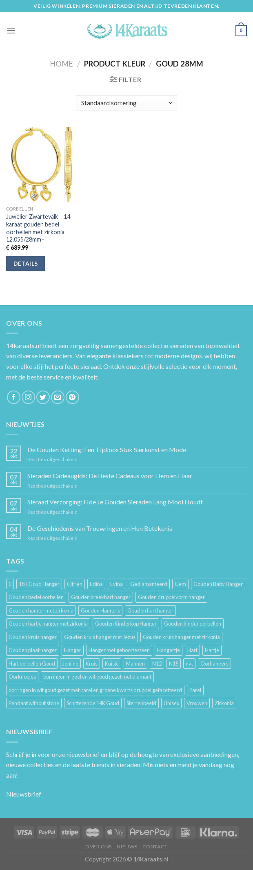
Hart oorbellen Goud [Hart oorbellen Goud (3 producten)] (32, 663)
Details (25, 263)
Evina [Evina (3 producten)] (116, 584)
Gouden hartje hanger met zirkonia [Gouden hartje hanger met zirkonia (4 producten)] (48, 623)
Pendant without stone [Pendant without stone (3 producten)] (34, 703)
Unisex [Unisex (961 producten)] (171, 703)
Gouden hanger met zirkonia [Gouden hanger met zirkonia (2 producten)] (41, 610)
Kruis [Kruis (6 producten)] (92, 663)
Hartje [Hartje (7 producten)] (212, 650)
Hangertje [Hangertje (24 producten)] (168, 650)
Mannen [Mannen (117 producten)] (135, 663)
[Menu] (11, 30)
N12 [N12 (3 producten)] (157, 663)
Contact (155, 846)
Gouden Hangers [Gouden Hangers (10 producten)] (100, 610)
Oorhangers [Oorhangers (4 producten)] (214, 663)
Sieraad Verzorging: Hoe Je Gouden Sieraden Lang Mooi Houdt (115, 502)
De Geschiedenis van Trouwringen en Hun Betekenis (99, 528)
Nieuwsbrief (23, 794)
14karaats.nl (23, 345)
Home (61, 63)
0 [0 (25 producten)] (10, 584)
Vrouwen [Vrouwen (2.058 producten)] (196, 703)
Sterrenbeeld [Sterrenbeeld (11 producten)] (141, 703)
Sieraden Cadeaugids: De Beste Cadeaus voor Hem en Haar (109, 475)
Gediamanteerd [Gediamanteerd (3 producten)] (148, 584)
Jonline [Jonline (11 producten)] (70, 663)
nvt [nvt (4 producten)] (189, 663)
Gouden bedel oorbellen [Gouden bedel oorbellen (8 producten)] (36, 597)
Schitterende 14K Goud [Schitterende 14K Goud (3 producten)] (93, 703)
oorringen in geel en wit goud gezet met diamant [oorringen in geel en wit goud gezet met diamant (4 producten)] (97, 676)
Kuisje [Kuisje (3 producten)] (112, 663)
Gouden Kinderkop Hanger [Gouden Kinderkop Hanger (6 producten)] (126, 623)
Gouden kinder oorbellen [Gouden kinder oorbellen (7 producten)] (192, 623)
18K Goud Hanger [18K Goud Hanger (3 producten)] (39, 584)
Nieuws (127, 846)
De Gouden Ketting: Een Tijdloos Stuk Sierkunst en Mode (106, 449)
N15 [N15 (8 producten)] (173, 663)
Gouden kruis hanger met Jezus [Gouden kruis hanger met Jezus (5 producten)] (99, 637)
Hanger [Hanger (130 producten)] (72, 650)
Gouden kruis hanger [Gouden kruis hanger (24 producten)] (33, 637)
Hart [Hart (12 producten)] (192, 650)
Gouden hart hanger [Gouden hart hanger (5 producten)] (150, 610)
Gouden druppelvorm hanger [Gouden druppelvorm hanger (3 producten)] (171, 597)
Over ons (98, 846)
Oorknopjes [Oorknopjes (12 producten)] (22, 676)
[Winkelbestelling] (126, 103)
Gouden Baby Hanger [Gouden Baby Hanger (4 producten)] (218, 584)
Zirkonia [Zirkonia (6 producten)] (224, 703)
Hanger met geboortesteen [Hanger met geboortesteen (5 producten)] (119, 650)
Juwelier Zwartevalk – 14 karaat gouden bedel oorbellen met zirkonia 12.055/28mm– (38, 228)
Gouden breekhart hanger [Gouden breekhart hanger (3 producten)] (101, 597)
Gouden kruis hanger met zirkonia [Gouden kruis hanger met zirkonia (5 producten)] (181, 637)
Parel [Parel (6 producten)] (195, 690)
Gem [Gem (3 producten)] (180, 584)
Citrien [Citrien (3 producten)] (74, 584)
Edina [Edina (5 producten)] (96, 584)
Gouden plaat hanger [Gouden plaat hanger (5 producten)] (33, 650)
